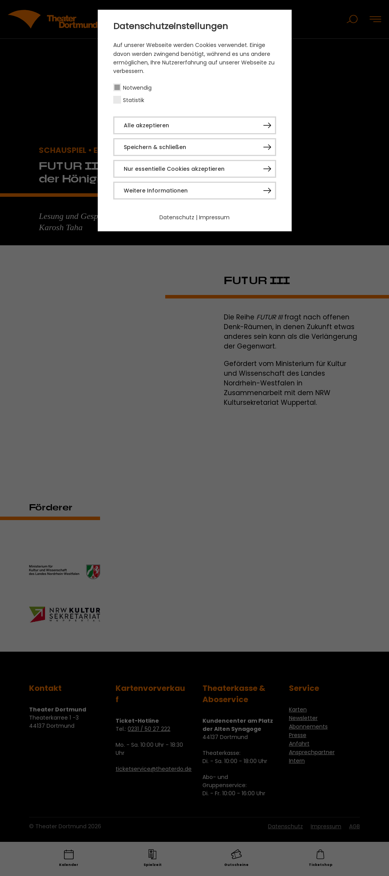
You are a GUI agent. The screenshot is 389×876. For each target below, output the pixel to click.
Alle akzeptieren (146, 125)
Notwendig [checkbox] (137, 88)
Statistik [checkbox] (133, 100)
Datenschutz (176, 217)
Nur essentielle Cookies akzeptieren (174, 169)
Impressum (214, 217)
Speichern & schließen (155, 147)
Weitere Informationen (156, 190)
